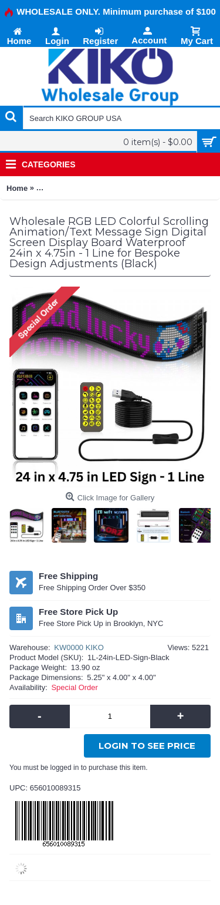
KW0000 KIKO (79, 647)
